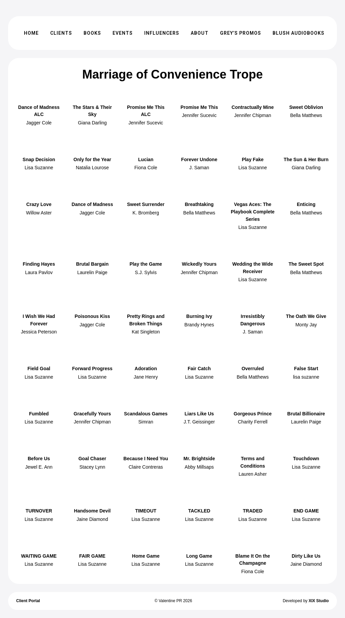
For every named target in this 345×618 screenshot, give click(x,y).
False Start (306, 368)
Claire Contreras (146, 467)
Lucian (145, 159)
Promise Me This (199, 107)
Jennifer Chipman (252, 115)
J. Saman (199, 167)
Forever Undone (199, 159)
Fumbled (39, 413)
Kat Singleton (146, 331)
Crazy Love (39, 204)
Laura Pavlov (39, 272)
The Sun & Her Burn (306, 159)
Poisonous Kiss (92, 316)
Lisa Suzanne (39, 167)
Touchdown (306, 458)
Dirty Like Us (306, 556)
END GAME (306, 510)
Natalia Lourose (92, 167)
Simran (145, 421)
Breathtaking (199, 204)
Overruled (253, 368)
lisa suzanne (306, 377)
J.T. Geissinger (199, 421)
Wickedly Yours (199, 264)
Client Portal (28, 600)
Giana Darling (92, 122)
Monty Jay (306, 324)
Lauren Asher (252, 474)
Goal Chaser (92, 458)
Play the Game (145, 264)
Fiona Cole (145, 167)
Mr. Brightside (199, 458)
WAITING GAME (39, 556)
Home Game (146, 556)
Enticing (306, 204)
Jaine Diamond (92, 519)
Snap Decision (39, 159)
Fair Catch (199, 368)
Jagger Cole (39, 122)
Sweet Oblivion (306, 107)
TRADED (252, 510)
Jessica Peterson (39, 331)
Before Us (39, 458)
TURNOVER (39, 510)
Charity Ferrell (253, 421)
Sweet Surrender (145, 204)
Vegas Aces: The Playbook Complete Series (253, 212)
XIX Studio (319, 600)
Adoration (146, 368)
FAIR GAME (92, 556)
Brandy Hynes (199, 324)
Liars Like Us (199, 413)
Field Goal (38, 368)
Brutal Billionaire (306, 413)
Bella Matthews (306, 115)
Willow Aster (39, 212)
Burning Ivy (199, 316)
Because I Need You (145, 458)
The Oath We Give (306, 316)
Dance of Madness (92, 204)
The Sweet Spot (305, 264)
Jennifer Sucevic (145, 122)
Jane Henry (146, 377)
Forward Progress (92, 368)
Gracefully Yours (92, 413)
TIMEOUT (145, 510)
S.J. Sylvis (146, 272)
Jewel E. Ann (39, 467)
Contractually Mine (252, 107)
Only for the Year (92, 159)
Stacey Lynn (92, 467)
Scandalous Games (145, 413)
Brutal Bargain (92, 264)
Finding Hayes (39, 264)
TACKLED (199, 510)
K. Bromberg (145, 212)
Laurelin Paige (92, 272)
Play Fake (253, 159)
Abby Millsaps (199, 467)
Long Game (199, 556)
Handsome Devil (92, 510)
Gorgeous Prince (253, 413)
